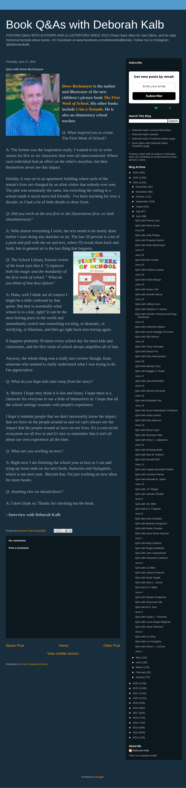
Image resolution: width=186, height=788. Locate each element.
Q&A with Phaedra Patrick (149, 240)
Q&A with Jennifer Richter (149, 494)
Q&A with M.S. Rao (146, 607)
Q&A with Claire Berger (148, 279)
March (140, 667)
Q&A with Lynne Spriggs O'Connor (154, 331)
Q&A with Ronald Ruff (147, 459)
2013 (136, 732)
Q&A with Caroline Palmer (149, 474)
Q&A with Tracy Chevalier (149, 346)
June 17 (139, 376)
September (142, 201)
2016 (136, 717)
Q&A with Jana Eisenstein (149, 380)
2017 (136, 712)
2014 (136, 727)
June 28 (139, 230)
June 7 (139, 538)
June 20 (139, 341)
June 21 (139, 321)
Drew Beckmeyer (77, 86)
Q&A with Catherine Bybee (150, 326)
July (138, 211)
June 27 (139, 250)
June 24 (139, 274)
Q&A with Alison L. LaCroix (150, 646)
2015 (136, 722)
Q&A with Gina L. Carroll (148, 582)
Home (64, 646)
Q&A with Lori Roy (145, 636)
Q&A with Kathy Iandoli (148, 415)
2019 (136, 702)
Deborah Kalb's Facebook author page (153, 138)
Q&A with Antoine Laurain (149, 269)
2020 (136, 698)
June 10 (139, 484)
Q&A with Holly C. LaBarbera (151, 439)
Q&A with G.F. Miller (146, 587)
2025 (136, 177)
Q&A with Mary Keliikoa (148, 543)
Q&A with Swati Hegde (147, 577)
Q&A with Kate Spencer (148, 420)
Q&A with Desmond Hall (148, 602)
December (142, 186)
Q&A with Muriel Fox (146, 351)
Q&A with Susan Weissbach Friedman (156, 410)
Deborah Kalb (141, 750)
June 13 (139, 425)
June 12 (139, 444)
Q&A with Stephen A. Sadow (151, 309)
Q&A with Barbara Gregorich (151, 523)
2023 (136, 683)
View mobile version (62, 654)
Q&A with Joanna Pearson (149, 572)
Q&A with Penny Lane (147, 220)
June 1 (139, 651)
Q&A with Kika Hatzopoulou (150, 356)
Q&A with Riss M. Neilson (149, 454)
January (141, 677)
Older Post (111, 646)
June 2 (139, 631)
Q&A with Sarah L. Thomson (151, 616)
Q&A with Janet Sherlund (149, 626)
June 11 (139, 464)
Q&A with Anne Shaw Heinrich (152, 533)
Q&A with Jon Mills (145, 503)
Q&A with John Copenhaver (150, 553)
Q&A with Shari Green (147, 225)
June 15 (139, 395)
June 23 (139, 284)
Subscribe (154, 96)
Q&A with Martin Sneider (149, 528)
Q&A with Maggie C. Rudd (149, 371)
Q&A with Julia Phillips (147, 235)
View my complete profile (143, 755)
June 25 (139, 264)
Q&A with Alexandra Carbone (151, 557)
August (140, 206)
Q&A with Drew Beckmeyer (150, 245)
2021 (136, 693)
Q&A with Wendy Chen (148, 366)
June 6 (139, 562)
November (142, 191)
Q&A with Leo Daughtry (148, 641)
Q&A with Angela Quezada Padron (154, 469)
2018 (136, 708)
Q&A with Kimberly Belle (148, 449)
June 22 (139, 299)
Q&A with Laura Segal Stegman (152, 621)
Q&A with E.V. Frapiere (148, 508)
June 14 (139, 405)
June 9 (139, 498)
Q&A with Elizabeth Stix (148, 400)
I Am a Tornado (89, 109)
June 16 (139, 385)
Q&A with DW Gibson (147, 336)
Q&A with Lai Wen (145, 567)
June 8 (139, 513)
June (139, 216)
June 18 (139, 361)
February (141, 672)
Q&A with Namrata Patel (148, 435)
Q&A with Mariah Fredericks (150, 597)
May (138, 657)
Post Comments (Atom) (34, 664)
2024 (136, 182)
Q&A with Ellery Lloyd (147, 430)
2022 (136, 688)
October (141, 196)
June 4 (139, 592)
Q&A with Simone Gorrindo (150, 390)
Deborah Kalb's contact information (151, 130)
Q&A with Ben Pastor (146, 259)
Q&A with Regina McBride (149, 548)
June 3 (139, 611)
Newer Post (15, 646)
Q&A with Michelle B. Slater (150, 479)
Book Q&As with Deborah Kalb (85, 24)
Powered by (154, 107)
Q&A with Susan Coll (146, 289)
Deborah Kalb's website (145, 134)
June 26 (139, 255)
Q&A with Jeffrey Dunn (147, 304)
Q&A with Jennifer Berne (149, 294)
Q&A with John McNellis (148, 518)
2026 (136, 172)
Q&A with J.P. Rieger (146, 489)
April (139, 662)
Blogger (99, 776)
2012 (136, 737)
